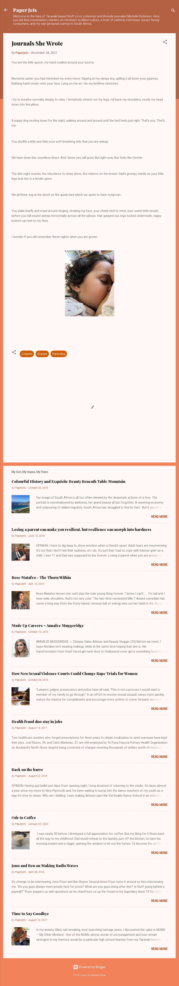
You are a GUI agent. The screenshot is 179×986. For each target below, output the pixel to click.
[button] (165, 42)
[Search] (173, 11)
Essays (42, 354)
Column (27, 354)
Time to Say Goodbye (30, 913)
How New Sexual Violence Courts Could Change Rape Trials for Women (74, 673)
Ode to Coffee (24, 817)
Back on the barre (27, 769)
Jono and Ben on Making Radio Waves (45, 865)
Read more (159, 517)
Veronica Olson (98, 975)
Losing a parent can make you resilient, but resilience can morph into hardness (81, 529)
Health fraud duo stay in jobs (37, 721)
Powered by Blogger (89, 967)
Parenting (58, 354)
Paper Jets (25, 10)
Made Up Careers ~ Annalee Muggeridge (48, 625)
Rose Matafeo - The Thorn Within (41, 577)
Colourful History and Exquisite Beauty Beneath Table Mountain (68, 481)
